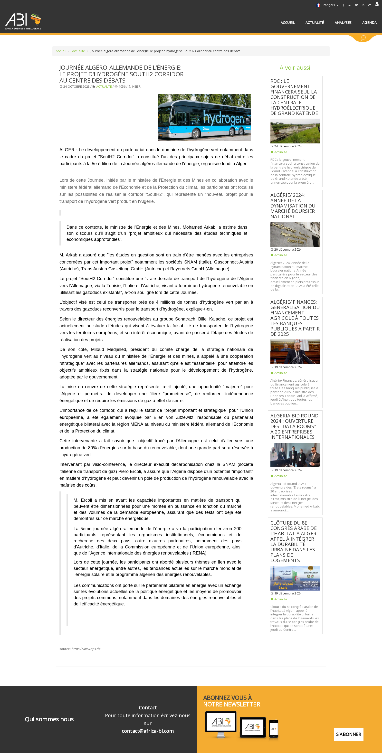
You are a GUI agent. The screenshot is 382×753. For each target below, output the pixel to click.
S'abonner (348, 732)
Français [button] (327, 5)
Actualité (78, 51)
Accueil (61, 51)
